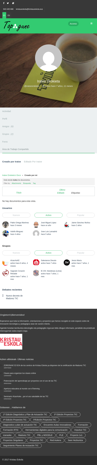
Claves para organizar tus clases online (20, 373)
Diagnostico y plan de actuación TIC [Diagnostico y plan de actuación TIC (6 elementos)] (20, 425)
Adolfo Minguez (16, 231)
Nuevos (16, 215)
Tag (34, 183)
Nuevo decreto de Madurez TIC (14, 297)
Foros (5, 142)
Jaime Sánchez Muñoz (81, 223)
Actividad (6, 111)
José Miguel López (48, 223)
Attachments (16, 183)
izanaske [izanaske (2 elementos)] (7, 435)
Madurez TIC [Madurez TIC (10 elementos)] (24, 435)
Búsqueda (27, 183)
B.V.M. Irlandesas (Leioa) (51, 271)
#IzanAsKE (15, 260)
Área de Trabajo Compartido (15, 149)
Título (18, 192)
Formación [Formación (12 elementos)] (83, 425)
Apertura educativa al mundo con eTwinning (22, 389)
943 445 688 (8, 9)
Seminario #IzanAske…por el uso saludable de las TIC (26, 396)
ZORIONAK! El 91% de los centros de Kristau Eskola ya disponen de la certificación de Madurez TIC (45, 365)
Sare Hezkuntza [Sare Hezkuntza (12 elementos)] (75, 440)
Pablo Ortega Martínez (19, 223)
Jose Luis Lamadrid (49, 231)
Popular (80, 215)
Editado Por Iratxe (33, 161)
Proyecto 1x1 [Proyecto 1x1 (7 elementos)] (76, 435)
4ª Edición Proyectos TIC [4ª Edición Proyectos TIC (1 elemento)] (14, 420)
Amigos (8, 126)
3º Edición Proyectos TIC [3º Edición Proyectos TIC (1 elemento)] (65, 414)
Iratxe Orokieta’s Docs (11, 175)
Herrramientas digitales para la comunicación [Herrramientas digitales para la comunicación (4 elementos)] (46, 430)
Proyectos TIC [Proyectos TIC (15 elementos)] (36, 440)
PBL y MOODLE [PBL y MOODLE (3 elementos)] (44, 435)
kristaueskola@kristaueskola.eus (29, 9)
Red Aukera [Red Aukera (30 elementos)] (55, 440)
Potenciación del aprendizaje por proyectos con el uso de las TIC (30, 381)
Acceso (73, 23)
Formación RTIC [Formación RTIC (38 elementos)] (10, 430)
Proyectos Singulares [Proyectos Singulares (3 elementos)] (13, 440)
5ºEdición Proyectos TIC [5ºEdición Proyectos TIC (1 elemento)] (44, 420)
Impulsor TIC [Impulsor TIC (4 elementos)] (80, 430)
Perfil (4, 119)
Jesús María (77, 260)
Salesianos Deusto (48, 260)
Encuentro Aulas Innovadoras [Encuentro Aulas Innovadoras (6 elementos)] (57, 425)
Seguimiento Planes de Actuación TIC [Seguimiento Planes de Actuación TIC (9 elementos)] (20, 445)
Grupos (8, 134)
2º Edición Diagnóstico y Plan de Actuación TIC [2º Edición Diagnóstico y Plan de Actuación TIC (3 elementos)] (25, 414)
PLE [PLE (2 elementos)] (61, 435)
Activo (48, 215)
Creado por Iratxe (11, 161)
